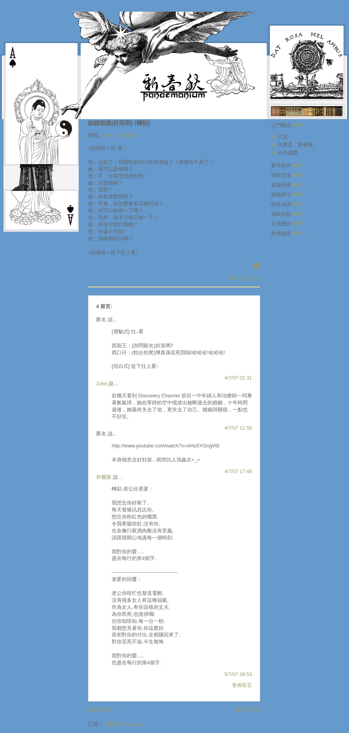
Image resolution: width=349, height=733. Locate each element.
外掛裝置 (287, 233)
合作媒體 (288, 153)
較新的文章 (100, 709)
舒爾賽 (103, 477)
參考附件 (287, 165)
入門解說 (287, 125)
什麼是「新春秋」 (298, 144)
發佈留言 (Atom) (123, 724)
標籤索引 (287, 195)
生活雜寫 (126, 135)
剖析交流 (287, 175)
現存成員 (287, 204)
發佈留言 (242, 685)
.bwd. (107, 135)
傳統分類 (287, 214)
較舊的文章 (248, 709)
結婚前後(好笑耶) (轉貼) (119, 123)
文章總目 (287, 224)
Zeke (101, 383)
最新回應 (287, 185)
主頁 (283, 137)
